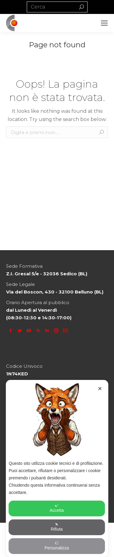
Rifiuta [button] (57, 527)
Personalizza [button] (56, 545)
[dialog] (57, 468)
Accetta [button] (57, 508)
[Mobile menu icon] (104, 23)
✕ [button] (100, 389)
